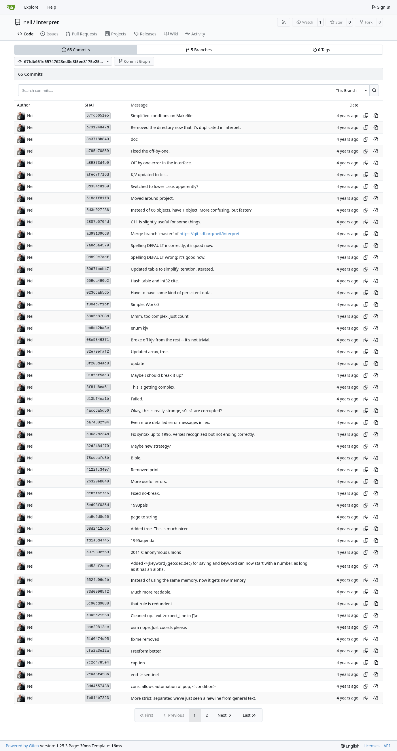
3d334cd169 (97, 186)
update (137, 363)
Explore (31, 7)
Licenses (372, 745)
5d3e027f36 (97, 210)
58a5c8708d (97, 316)
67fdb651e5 (97, 115)
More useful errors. (149, 481)
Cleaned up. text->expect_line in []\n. (165, 615)
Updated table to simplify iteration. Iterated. (172, 269)
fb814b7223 (97, 698)
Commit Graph (134, 61)
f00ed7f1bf (97, 304)
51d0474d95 (97, 639)
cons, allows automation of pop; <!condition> (173, 686)
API (386, 745)
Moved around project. (152, 198)
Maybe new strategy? (151, 446)
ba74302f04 (97, 422)
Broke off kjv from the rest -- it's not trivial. (170, 340)
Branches (198, 49)
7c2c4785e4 (97, 662)
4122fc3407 (97, 469)
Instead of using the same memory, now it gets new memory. (189, 580)
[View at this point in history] (375, 115)
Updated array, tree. (150, 351)
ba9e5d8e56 (97, 517)
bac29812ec (97, 627)
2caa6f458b (97, 674)
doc (134, 139)
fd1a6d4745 (97, 540)
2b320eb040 (97, 481)
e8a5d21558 (97, 615)
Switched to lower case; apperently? (164, 186)
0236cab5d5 (97, 292)
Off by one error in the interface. (161, 163)
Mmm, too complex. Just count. (160, 316)
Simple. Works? (145, 304)
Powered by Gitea (22, 745)
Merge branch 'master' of (155, 233)
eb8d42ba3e (97, 328)
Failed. (137, 399)
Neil (31, 115)
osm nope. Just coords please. (159, 627)
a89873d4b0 (97, 163)
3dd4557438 (97, 686)
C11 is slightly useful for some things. (166, 222)
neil (27, 22)
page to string (144, 517)
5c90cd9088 (97, 603)
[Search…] (374, 90)
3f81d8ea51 (97, 387)
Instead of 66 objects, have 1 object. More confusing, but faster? (191, 210)
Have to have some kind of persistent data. (171, 292)
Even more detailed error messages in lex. (170, 422)
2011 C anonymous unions (156, 552)
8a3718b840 (97, 139)
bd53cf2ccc (97, 566)
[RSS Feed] (283, 22)
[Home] (11, 7)
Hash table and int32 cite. (155, 281)
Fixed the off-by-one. (150, 151)
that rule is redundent (151, 603)
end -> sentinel (145, 674)
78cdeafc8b (97, 458)
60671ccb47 (97, 269)
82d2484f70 (97, 446)
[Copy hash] (366, 115)
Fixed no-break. (145, 493)
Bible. (136, 458)
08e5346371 (97, 340)
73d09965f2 (97, 592)
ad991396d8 (97, 233)
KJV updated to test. (149, 174)
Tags (321, 49)
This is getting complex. (153, 387)
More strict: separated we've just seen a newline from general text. (193, 698)
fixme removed (145, 639)
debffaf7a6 (97, 493)
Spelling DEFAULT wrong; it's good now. (168, 257)
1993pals (139, 505)
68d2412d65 (97, 528)
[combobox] (350, 90)
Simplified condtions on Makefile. (162, 115)
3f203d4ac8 (97, 363)
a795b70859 (97, 151)
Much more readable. (151, 592)
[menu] (350, 746)
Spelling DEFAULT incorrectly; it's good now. (172, 245)
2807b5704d (97, 222)
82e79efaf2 (97, 351)
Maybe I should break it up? (157, 375)
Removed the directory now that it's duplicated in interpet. (186, 127)
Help (51, 7)
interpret (47, 22)
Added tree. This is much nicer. (159, 528)
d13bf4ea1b (97, 399)
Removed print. (145, 469)
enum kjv (139, 328)
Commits (76, 49)
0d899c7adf (97, 257)
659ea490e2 (97, 281)
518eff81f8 (97, 198)
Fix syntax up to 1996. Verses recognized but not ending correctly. (193, 434)
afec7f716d (97, 174)
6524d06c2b (97, 580)
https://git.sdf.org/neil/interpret (209, 233)
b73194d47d (97, 127)
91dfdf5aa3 (97, 375)
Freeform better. (146, 651)
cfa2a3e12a (97, 651)
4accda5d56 (97, 410)
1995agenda (142, 540)
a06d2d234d (97, 434)
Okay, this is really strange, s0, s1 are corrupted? (176, 410)
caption (138, 663)
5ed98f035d (97, 505)
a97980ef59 (97, 552)
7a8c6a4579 (97, 245)
